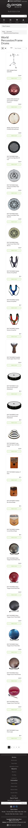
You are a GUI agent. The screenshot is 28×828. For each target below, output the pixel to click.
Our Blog (14, 775)
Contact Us (14, 778)
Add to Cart (14, 78)
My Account (14, 760)
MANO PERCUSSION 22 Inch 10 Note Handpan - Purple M (13, 100)
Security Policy (14, 792)
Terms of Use (14, 783)
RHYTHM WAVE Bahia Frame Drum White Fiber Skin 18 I (13, 186)
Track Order (14, 763)
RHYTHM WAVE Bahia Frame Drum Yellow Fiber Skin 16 (13, 244)
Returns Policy (14, 789)
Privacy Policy (14, 786)
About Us (14, 771)
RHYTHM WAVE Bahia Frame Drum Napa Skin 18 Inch (13, 158)
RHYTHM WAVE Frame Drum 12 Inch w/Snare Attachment (12, 416)
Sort (11, 47)
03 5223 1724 (14, 825)
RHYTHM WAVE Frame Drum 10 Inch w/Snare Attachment (12, 387)
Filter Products (6, 26)
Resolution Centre (14, 766)
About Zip (14, 795)
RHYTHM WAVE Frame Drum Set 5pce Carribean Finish (13, 445)
